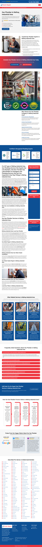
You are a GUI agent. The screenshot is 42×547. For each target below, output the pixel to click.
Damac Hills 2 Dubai (25, 475)
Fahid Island (24, 497)
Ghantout (23, 500)
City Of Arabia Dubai (25, 469)
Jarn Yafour (23, 512)
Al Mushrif (14, 469)
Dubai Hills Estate (24, 481)
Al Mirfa (14, 466)
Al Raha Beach (15, 476)
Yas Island (33, 513)
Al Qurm (14, 475)
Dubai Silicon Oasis (25, 490)
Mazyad (33, 485)
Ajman (4, 469)
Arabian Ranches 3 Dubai (16, 509)
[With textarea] (35, 186)
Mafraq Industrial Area (35, 481)
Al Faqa (4, 491)
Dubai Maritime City (25, 487)
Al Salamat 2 (14, 484)
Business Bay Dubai (25, 466)
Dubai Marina (24, 485)
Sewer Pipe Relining (25, 529)
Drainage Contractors (15, 530)
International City (24, 509)
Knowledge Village (34, 475)
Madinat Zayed (34, 479)
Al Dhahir (4, 488)
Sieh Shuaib (33, 508)
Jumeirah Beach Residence (26, 516)
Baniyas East (14, 515)
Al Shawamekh (15, 491)
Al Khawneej (4, 509)
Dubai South (24, 491)
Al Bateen (4, 482)
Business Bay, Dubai (25, 467)
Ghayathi (23, 501)
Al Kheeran (4, 512)
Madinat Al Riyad (34, 478)
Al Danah (4, 485)
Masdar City (33, 484)
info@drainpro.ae (34, 528)
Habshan (23, 504)
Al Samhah (14, 485)
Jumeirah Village (34, 467)
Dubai (23, 478)
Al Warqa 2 (14, 497)
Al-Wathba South (15, 506)
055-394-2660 (34, 2)
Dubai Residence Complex (25, 488)
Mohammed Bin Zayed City (35, 491)
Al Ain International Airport (6, 473)
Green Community (24, 503)
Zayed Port (33, 517)
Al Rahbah (14, 478)
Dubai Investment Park (25, 484)
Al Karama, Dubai (5, 504)
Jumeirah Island (34, 463)
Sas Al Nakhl (33, 504)
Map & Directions (17, 540)
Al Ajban (4, 475)
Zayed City (33, 516)
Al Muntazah (14, 467)
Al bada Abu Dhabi (5, 478)
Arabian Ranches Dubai (16, 510)
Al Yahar (14, 504)
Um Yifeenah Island (34, 511)
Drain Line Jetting (14, 529)
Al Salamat (14, 482)
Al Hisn (4, 497)
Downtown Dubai (24, 476)
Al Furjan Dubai (5, 494)
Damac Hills (24, 473)
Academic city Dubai (5, 466)
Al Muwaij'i (14, 470)
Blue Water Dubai (24, 463)
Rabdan (33, 501)
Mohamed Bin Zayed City (35, 487)
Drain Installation (24, 528)
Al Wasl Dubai (14, 501)
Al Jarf (4, 501)
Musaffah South (34, 494)
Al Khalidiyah (4, 507)
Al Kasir (4, 506)
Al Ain (4, 472)
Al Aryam (4, 476)
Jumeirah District (24, 518)
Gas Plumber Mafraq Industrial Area (21, 7)
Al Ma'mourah (5, 513)
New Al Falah (34, 495)
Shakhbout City (34, 505)
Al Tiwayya (14, 494)
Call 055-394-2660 (14, 64)
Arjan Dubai (14, 512)
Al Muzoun (14, 472)
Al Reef (14, 481)
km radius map (34, 208)
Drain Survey (14, 528)
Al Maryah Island (15, 463)
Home (3, 7)
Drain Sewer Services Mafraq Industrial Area (10, 7)
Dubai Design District (25, 479)
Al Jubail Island (5, 503)
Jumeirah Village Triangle (35, 470)
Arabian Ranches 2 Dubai (16, 507)
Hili (22, 507)
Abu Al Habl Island (5, 463)
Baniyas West (14, 516)
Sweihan (33, 510)
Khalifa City (33, 472)
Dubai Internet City (24, 482)
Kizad (33, 473)
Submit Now (34, 191)
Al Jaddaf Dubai (5, 500)
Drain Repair (14, 527)
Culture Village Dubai (25, 470)
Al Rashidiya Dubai (15, 479)
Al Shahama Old (15, 487)
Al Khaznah (4, 510)
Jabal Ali (23, 510)
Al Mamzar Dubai (5, 515)
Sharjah (33, 507)
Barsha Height (14, 518)
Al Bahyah (4, 479)
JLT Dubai (23, 513)
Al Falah (4, 490)
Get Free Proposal (27, 64)
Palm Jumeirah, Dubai (35, 498)
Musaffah (33, 492)
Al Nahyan (14, 473)
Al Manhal (4, 518)
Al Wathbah (14, 503)
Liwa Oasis (33, 476)
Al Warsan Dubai (15, 500)
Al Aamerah (4, 470)
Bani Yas (14, 513)
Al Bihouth (4, 484)
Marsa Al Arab (34, 482)
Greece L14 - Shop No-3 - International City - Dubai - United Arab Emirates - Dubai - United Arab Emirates (8, 539)
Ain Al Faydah (5, 467)
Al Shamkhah (14, 490)
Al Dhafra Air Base (5, 487)
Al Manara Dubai (5, 516)
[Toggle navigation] (39, 5)
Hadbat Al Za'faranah (25, 506)
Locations (23, 530)
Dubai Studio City (24, 494)
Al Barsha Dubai (5, 481)
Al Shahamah (14, 488)
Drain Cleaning (24, 527)
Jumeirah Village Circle (35, 469)
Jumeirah (23, 515)
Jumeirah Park (34, 466)
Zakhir (33, 514)
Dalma (23, 472)
